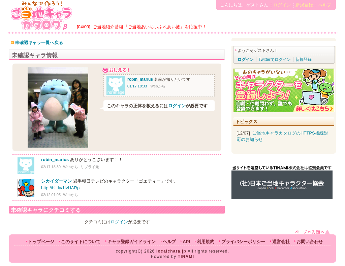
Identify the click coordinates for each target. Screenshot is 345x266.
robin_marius (140, 79)
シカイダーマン (56, 181)
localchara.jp (171, 251)
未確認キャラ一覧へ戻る (39, 42)
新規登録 (304, 4)
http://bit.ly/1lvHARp (60, 187)
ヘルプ (324, 4)
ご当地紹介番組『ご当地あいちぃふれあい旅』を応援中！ (150, 26)
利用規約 (205, 241)
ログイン (282, 4)
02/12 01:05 (51, 195)
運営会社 (281, 241)
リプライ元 (90, 167)
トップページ (41, 241)
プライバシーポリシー (243, 241)
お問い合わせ (309, 241)
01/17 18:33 (137, 86)
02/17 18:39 (51, 167)
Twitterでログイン (274, 59)
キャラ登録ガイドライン (131, 241)
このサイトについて (80, 241)
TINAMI (186, 256)
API (186, 241)
